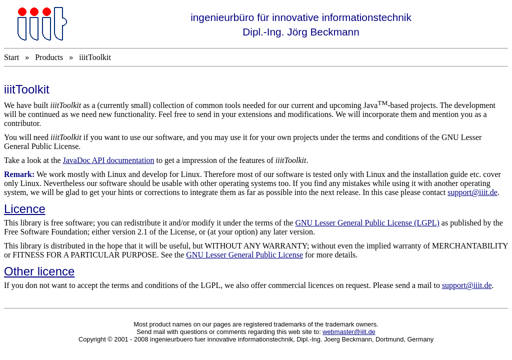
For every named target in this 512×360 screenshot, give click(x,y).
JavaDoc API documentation (108, 160)
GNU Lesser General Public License (244, 254)
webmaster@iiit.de (348, 332)
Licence (25, 209)
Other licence (39, 271)
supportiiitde (467, 285)
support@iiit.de (473, 192)
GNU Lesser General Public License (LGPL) (368, 222)
